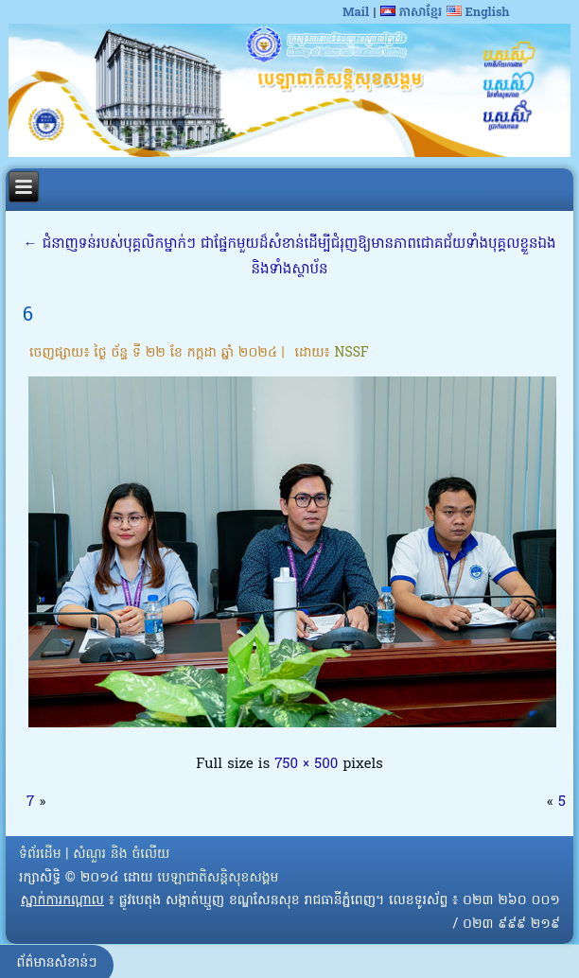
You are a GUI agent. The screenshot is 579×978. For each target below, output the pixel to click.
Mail (355, 13)
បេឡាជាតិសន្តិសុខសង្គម (217, 878)
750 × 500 (306, 764)
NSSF (352, 353)
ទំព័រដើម (40, 854)
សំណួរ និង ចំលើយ (121, 854)
